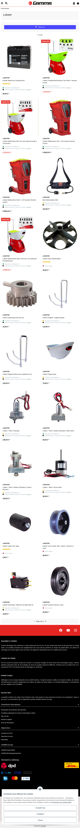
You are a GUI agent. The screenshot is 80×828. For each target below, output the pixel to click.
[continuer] (45, 621)
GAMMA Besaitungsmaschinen (11, 753)
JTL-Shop (43, 826)
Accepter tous (40, 808)
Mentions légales (6, 719)
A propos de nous (6, 733)
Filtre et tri (40, 27)
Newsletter (4, 739)
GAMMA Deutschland (8, 750)
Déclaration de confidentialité (61, 802)
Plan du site (5, 716)
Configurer (40, 814)
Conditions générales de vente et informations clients (18, 713)
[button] (74, 3)
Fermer (40, 820)
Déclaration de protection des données (13, 710)
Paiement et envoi (7, 736)
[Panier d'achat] (78, 3)
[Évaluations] (6, 84)
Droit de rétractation (7, 723)
